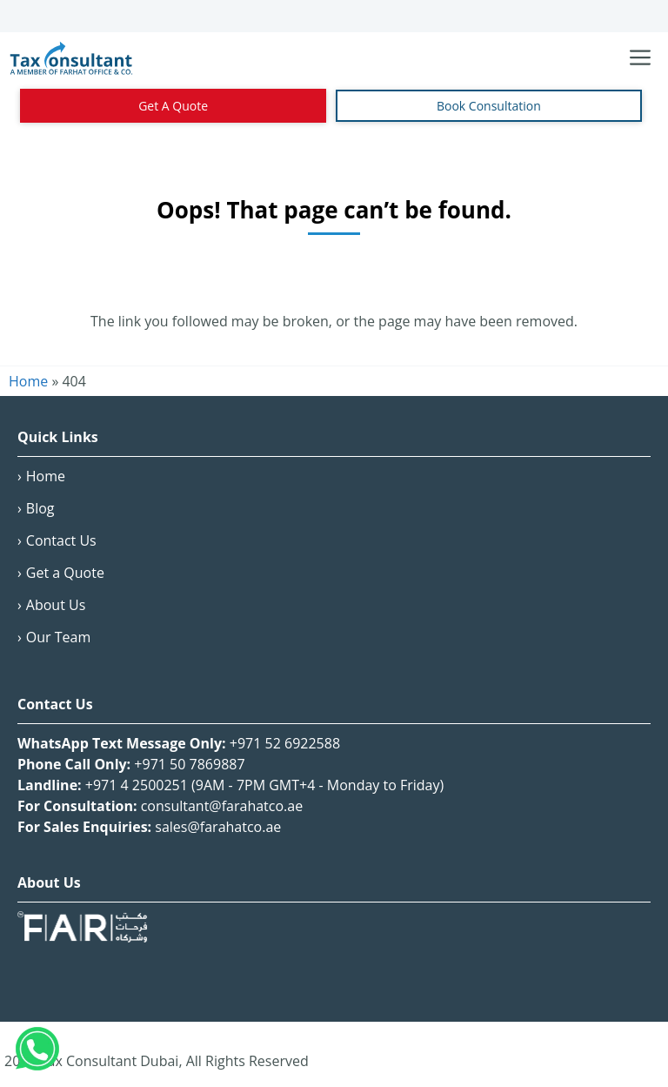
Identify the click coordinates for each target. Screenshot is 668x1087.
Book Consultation (489, 105)
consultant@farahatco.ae (222, 805)
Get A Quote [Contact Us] (173, 105)
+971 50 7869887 (189, 764)
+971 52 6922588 (285, 743)
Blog (40, 508)
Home (45, 476)
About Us (56, 604)
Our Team (58, 637)
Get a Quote (65, 572)
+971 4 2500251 (136, 785)
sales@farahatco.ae (218, 826)
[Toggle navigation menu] (640, 58)
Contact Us (61, 540)
